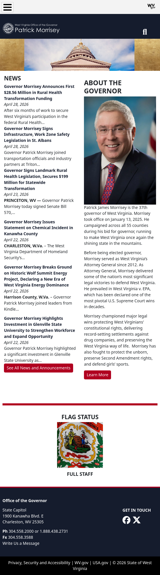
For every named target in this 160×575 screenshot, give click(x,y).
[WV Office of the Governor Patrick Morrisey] (32, 26)
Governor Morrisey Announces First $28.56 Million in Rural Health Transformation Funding (39, 92)
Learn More (97, 375)
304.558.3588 (20, 537)
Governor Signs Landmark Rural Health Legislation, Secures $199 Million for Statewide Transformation (36, 179)
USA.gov (100, 562)
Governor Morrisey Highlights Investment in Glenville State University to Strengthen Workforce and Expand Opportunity (39, 327)
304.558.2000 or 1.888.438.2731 (38, 531)
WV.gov (81, 562)
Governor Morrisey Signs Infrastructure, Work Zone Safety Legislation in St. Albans (37, 134)
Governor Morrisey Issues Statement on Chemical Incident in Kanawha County (38, 228)
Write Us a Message (20, 543)
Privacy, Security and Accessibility (39, 562)
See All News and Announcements (38, 368)
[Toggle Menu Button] (7, 7)
